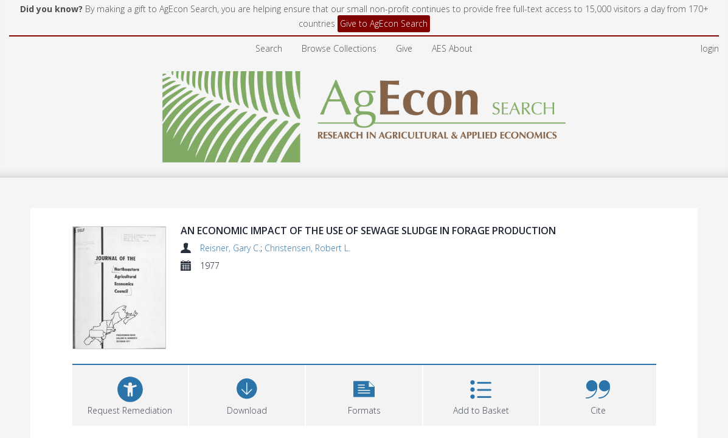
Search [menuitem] (268, 48)
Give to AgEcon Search (384, 23)
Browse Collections (339, 48)
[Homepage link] (364, 113)
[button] (363, 394)
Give (404, 48)
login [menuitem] (710, 48)
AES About (452, 48)
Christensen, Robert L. (307, 248)
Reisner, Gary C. (230, 248)
